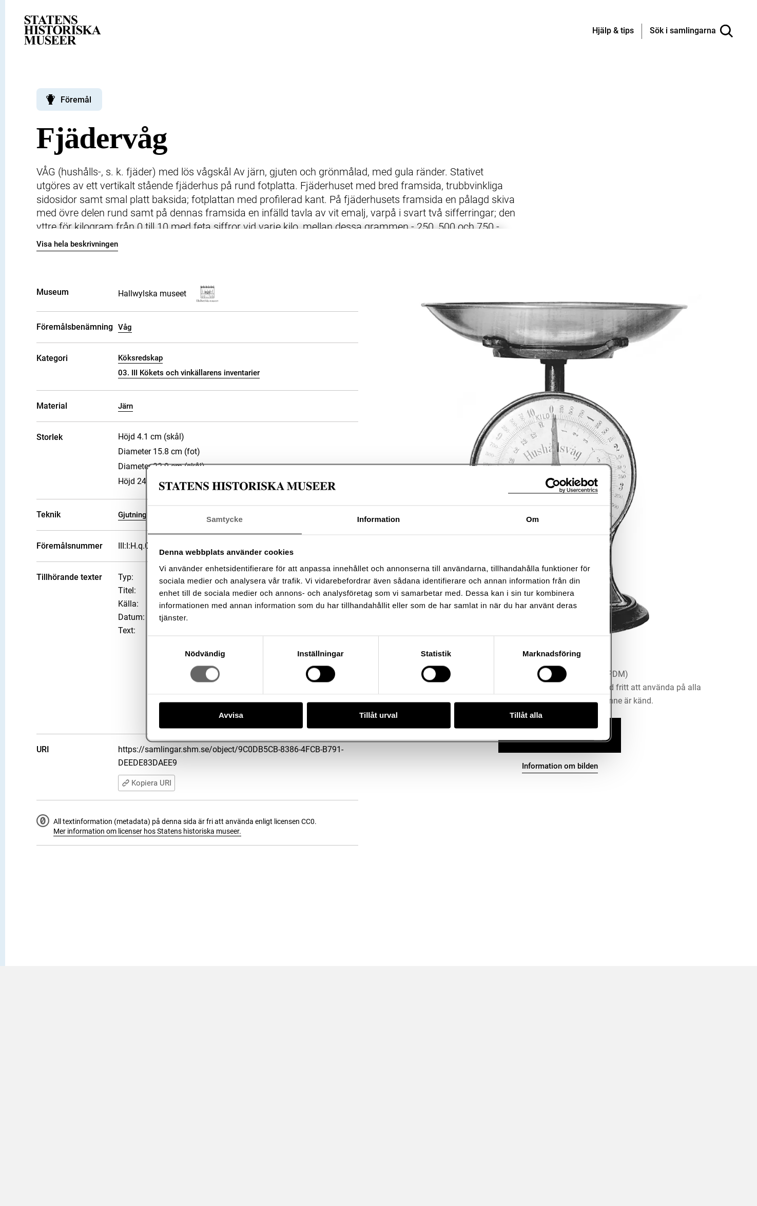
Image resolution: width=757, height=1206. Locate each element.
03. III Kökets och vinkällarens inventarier (189, 372)
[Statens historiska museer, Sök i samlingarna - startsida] (62, 29)
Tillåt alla (526, 715)
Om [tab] (532, 519)
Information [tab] (378, 519)
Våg (125, 327)
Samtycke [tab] (224, 519)
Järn (125, 406)
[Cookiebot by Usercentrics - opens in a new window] (553, 485)
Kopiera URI (146, 783)
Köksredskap (140, 358)
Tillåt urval (378, 715)
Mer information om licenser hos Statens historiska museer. (147, 831)
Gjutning (132, 514)
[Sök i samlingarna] (691, 31)
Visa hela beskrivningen (77, 244)
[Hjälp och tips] (613, 31)
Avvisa (231, 715)
